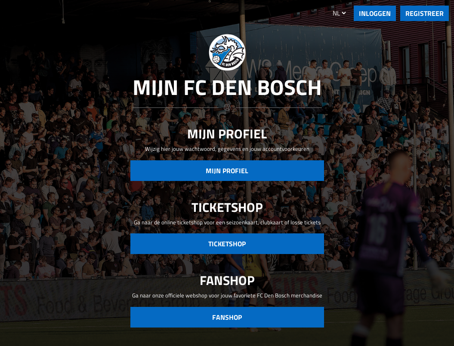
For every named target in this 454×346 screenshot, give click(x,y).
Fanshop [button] (227, 317)
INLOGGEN (375, 13)
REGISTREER (424, 13)
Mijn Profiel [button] (227, 170)
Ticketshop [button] (227, 244)
